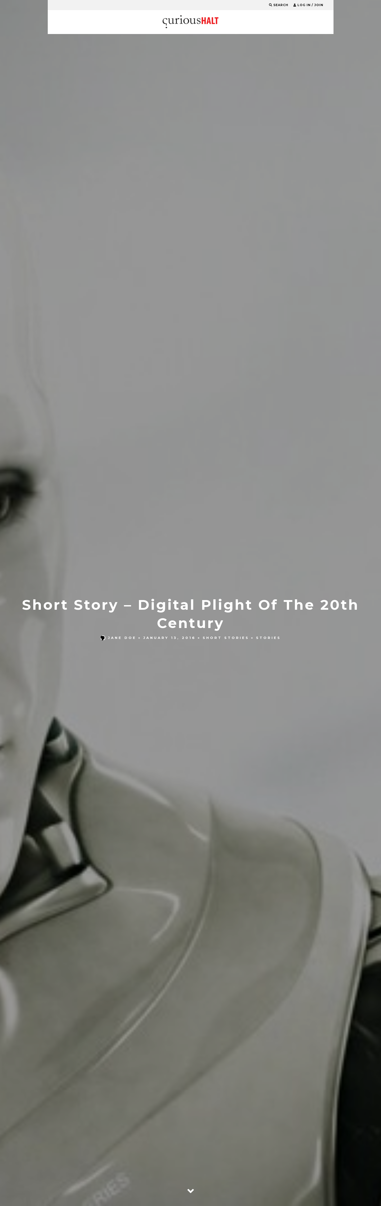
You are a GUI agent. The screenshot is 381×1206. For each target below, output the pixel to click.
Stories (268, 638)
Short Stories (226, 638)
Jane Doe (118, 638)
